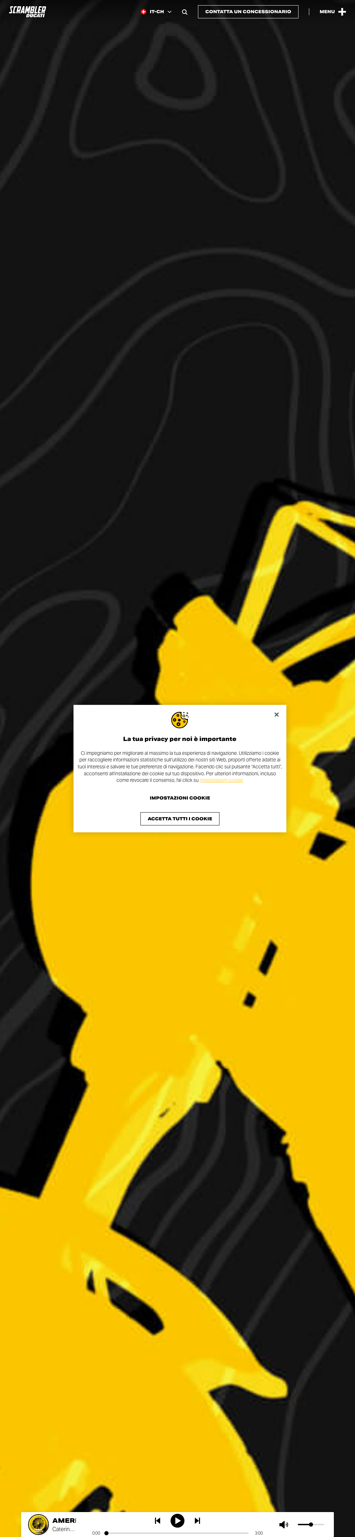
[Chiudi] (276, 714)
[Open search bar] (185, 12)
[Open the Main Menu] (333, 12)
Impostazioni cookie (180, 798)
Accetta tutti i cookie (180, 818)
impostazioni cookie (221, 780)
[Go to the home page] (27, 11)
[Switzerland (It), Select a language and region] (156, 12)
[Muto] (285, 1524)
